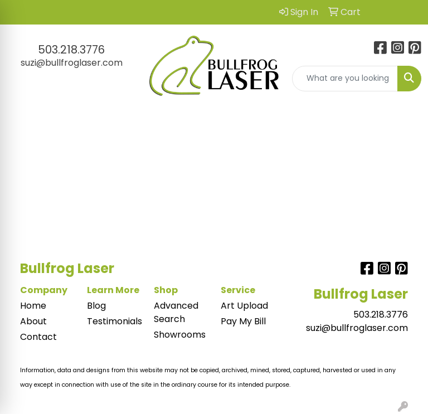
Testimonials (113, 321)
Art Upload (244, 305)
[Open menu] (406, 123)
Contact (38, 336)
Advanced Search (176, 312)
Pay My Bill (243, 321)
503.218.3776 (71, 49)
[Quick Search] (345, 78)
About (33, 321)
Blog (96, 305)
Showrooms (180, 334)
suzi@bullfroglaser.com (72, 62)
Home (33, 305)
